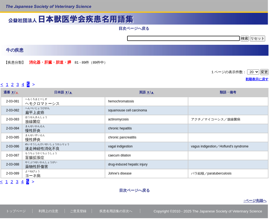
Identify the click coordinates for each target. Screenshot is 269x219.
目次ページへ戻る (134, 28)
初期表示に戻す (256, 79)
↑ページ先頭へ (255, 201)
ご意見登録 (78, 212)
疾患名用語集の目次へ (116, 212)
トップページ (16, 212)
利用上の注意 (48, 212)
